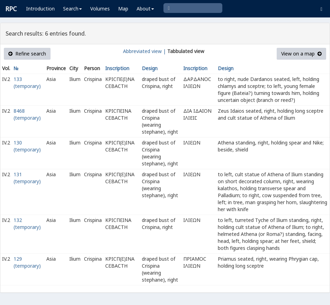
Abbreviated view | (144, 51)
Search (72, 8)
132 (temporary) (27, 223)
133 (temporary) (27, 82)
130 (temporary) (27, 146)
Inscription (117, 68)
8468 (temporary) (27, 114)
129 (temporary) (27, 262)
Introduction (40, 8)
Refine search (27, 53)
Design (150, 68)
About (145, 8)
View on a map (301, 53)
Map (123, 8)
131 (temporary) (27, 178)
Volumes (100, 8)
